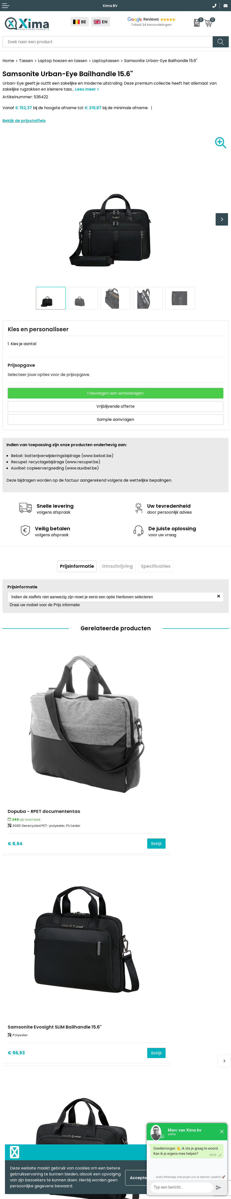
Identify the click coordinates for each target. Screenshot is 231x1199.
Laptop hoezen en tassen (62, 61)
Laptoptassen (105, 61)
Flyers (124, 1009)
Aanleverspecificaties (139, 1032)
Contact (126, 987)
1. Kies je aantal (22, 344)
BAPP (123, 1055)
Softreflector (15, 1095)
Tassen (26, 61)
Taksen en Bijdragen (137, 1025)
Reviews (151, 19)
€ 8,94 (15, 788)
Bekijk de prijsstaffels (24, 121)
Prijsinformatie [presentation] (77, 566)
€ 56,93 (129, 788)
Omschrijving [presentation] (117, 566)
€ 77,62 (129, 943)
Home (8, 61)
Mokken (10, 1087)
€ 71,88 (16, 943)
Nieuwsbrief (129, 1002)
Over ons (127, 994)
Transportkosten (134, 1047)
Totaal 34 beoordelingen (151, 24)
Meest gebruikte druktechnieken (150, 1017)
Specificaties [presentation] (156, 566)
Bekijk (101, 788)
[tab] (77, 566)
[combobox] (107, 41)
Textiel (8, 1080)
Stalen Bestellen (133, 1040)
